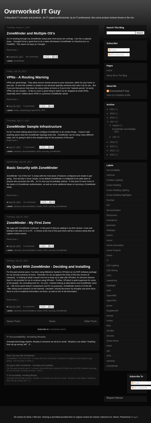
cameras (17, 151)
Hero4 (109, 240)
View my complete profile (118, 95)
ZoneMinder (19, 61)
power (109, 305)
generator (111, 225)
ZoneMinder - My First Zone (29, 223)
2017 (112, 121)
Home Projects (114, 250)
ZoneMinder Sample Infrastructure (34, 126)
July (114, 137)
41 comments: (29, 202)
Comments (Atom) (58, 329)
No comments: (32, 57)
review (110, 320)
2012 (112, 150)
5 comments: (29, 106)
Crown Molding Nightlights (119, 195)
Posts (112, 50)
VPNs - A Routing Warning (28, 77)
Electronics (112, 215)
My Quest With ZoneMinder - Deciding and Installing (48, 267)
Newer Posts (13, 321)
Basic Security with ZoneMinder (32, 168)
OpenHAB (111, 295)
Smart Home (113, 341)
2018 (112, 117)
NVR (39, 151)
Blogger (134, 417)
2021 (112, 109)
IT (107, 260)
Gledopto (111, 230)
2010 (112, 154)
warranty (111, 361)
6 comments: (29, 306)
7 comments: (29, 147)
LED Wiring (112, 270)
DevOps (110, 200)
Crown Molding (114, 185)
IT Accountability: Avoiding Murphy (26, 336)
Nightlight (111, 285)
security (45, 151)
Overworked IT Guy (32, 11)
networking (25, 110)
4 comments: (29, 246)
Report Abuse (115, 397)
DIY (108, 205)
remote (110, 315)
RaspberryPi (112, 310)
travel (109, 345)
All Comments (116, 54)
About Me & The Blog (117, 75)
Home (52, 321)
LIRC (109, 275)
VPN (43, 110)
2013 (112, 146)
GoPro (110, 235)
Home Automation (115, 245)
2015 (112, 142)
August (116, 125)
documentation (28, 151)
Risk (109, 325)
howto (16, 110)
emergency (112, 220)
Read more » (12, 50)
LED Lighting (113, 265)
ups (108, 351)
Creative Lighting (115, 180)
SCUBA (110, 330)
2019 (112, 113)
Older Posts (90, 321)
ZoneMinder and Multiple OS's (31, 33)
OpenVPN (35, 110)
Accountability (113, 170)
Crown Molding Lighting (118, 190)
